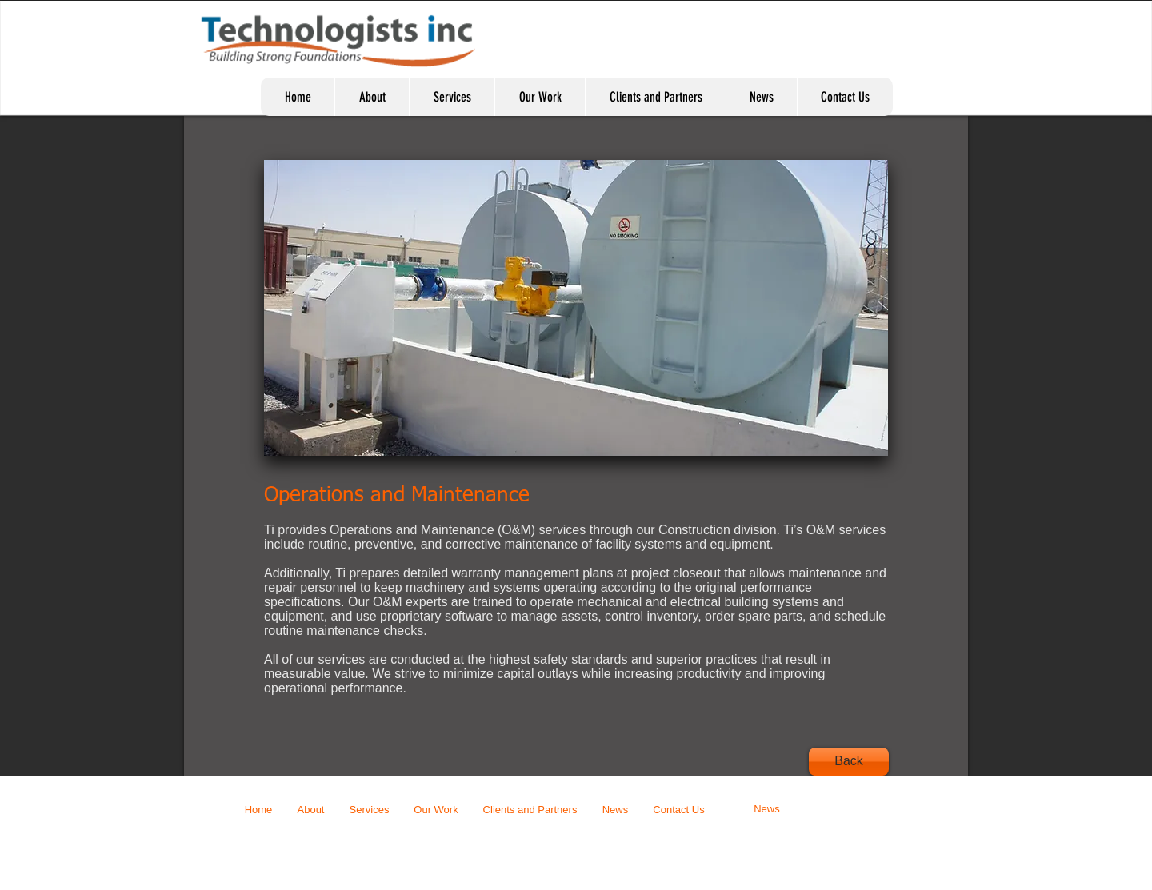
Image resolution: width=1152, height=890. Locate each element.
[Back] (849, 762)
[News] (767, 809)
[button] (576, 308)
